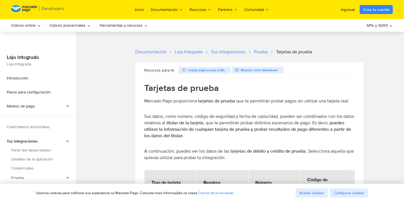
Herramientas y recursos (124, 25)
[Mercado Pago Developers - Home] (37, 9)
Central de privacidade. (216, 193)
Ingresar (348, 9)
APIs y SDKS (379, 25)
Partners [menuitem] (228, 9)
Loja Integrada (189, 52)
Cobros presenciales (70, 25)
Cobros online (26, 25)
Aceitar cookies (311, 193)
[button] (38, 106)
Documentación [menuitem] (167, 9)
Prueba (261, 52)
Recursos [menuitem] (200, 9)
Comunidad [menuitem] (256, 9)
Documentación (150, 52)
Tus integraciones (228, 52)
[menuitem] (26, 25)
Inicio (139, 9)
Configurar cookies (349, 193)
